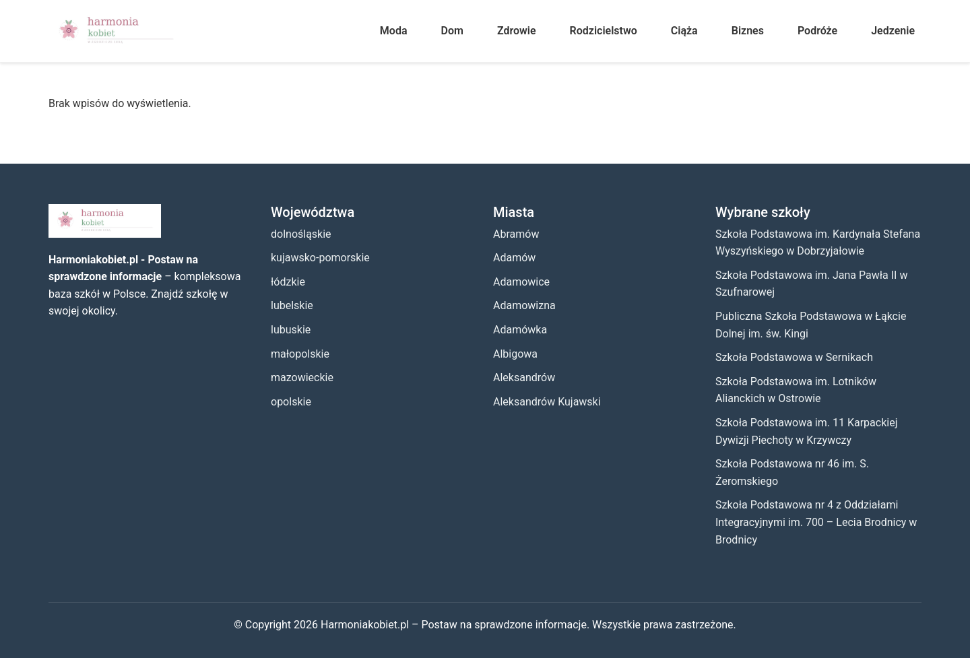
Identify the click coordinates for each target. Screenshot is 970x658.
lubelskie (292, 305)
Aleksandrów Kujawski (547, 401)
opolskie (291, 401)
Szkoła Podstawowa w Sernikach (794, 357)
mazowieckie (302, 377)
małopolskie (300, 354)
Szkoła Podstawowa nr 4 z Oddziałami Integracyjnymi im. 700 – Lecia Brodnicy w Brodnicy (816, 522)
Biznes (748, 30)
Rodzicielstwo (603, 30)
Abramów (516, 234)
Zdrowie (516, 30)
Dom (452, 30)
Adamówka (520, 329)
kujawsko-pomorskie (320, 257)
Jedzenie (893, 30)
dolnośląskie (301, 234)
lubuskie (291, 329)
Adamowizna (524, 305)
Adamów (514, 257)
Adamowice (521, 281)
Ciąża (684, 30)
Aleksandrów (524, 377)
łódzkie (288, 281)
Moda (394, 30)
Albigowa (515, 354)
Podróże (817, 30)
